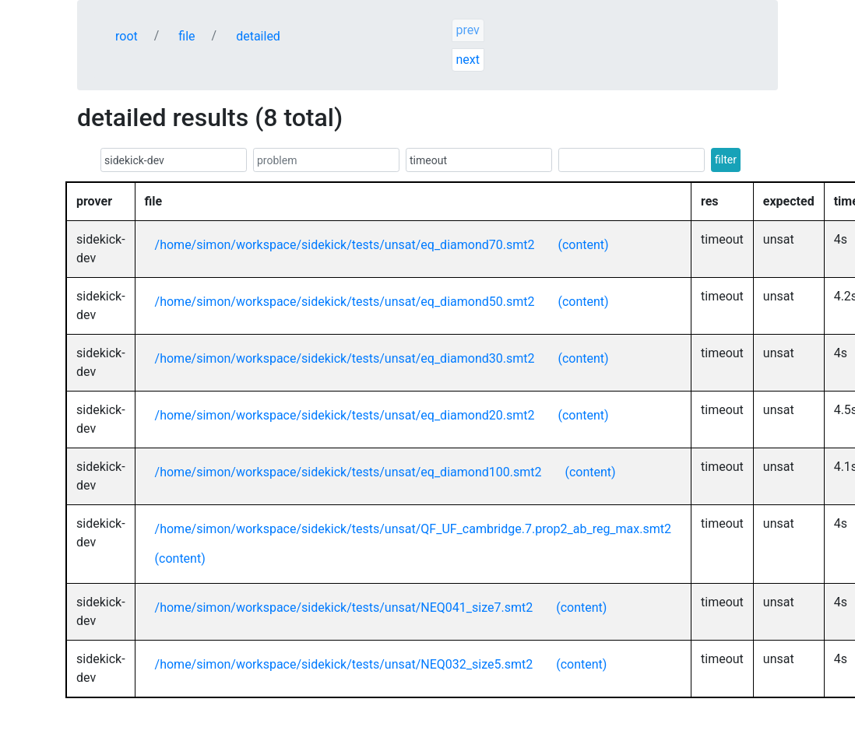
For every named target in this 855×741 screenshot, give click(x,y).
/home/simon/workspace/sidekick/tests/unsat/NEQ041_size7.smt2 (344, 607)
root (126, 36)
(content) (583, 244)
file (186, 36)
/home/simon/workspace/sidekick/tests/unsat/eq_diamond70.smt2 (345, 244)
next (468, 59)
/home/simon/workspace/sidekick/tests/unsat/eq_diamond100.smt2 (348, 472)
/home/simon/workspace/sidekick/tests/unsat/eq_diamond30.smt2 (345, 358)
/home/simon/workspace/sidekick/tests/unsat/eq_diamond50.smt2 (345, 301)
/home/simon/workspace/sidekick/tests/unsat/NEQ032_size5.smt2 (344, 664)
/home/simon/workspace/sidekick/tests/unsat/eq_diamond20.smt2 (345, 415)
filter (726, 159)
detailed (258, 36)
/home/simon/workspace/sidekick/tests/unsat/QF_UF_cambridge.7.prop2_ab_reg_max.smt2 (413, 529)
